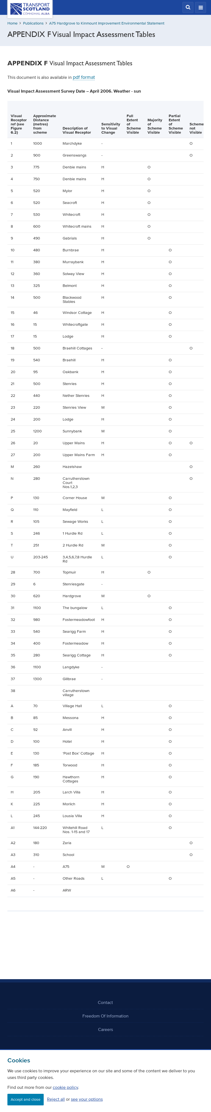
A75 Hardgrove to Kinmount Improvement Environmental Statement (106, 23)
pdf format (84, 77)
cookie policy (65, 1087)
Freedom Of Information (105, 1015)
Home (12, 23)
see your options (87, 1099)
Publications (33, 23)
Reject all (56, 1099)
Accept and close (25, 1099)
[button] (187, 7)
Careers (105, 1029)
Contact (105, 1002)
